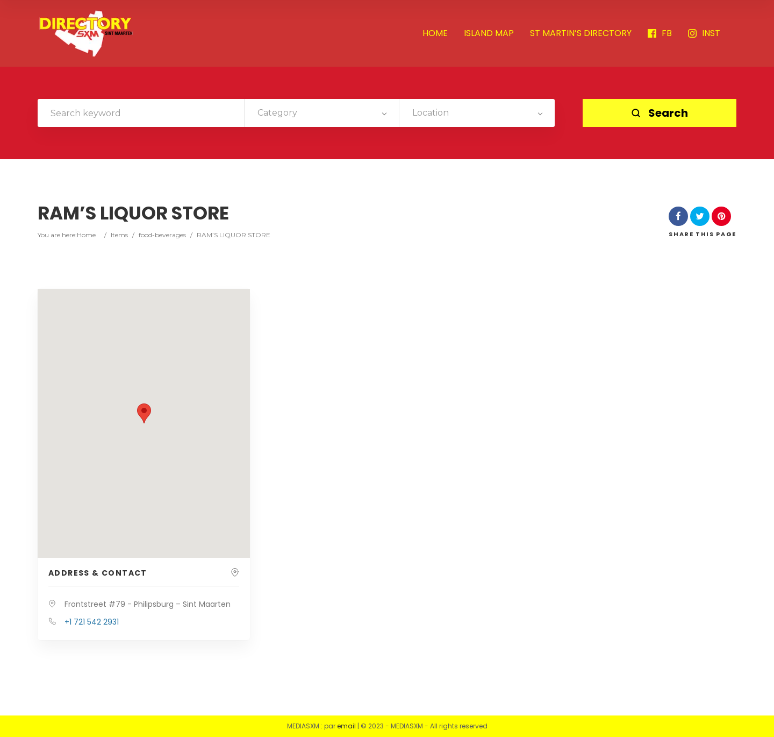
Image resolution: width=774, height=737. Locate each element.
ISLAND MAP (489, 33)
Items (119, 235)
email (346, 726)
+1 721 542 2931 (91, 621)
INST (704, 33)
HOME (435, 33)
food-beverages (162, 235)
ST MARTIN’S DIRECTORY (581, 33)
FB (660, 33)
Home (86, 235)
